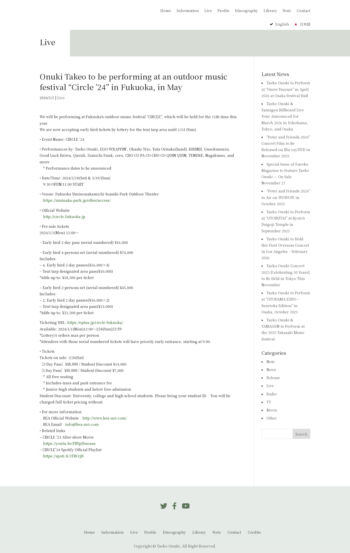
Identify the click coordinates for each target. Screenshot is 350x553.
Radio (272, 393)
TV (269, 401)
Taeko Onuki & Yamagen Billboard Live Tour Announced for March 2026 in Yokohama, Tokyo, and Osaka (284, 116)
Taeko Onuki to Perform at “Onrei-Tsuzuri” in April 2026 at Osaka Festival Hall (285, 89)
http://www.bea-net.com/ (104, 418)
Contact (303, 11)
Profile (223, 11)
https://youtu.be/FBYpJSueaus (69, 443)
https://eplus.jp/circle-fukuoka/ (95, 322)
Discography (246, 11)
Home (165, 11)
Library (270, 11)
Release (273, 377)
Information (188, 11)
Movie (272, 409)
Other (272, 418)
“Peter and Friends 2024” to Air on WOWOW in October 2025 (285, 197)
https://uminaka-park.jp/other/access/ (77, 200)
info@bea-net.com (82, 424)
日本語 (305, 24)
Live (208, 11)
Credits (254, 532)
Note (287, 11)
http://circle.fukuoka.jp (64, 216)
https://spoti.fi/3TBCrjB (63, 455)
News (271, 369)
